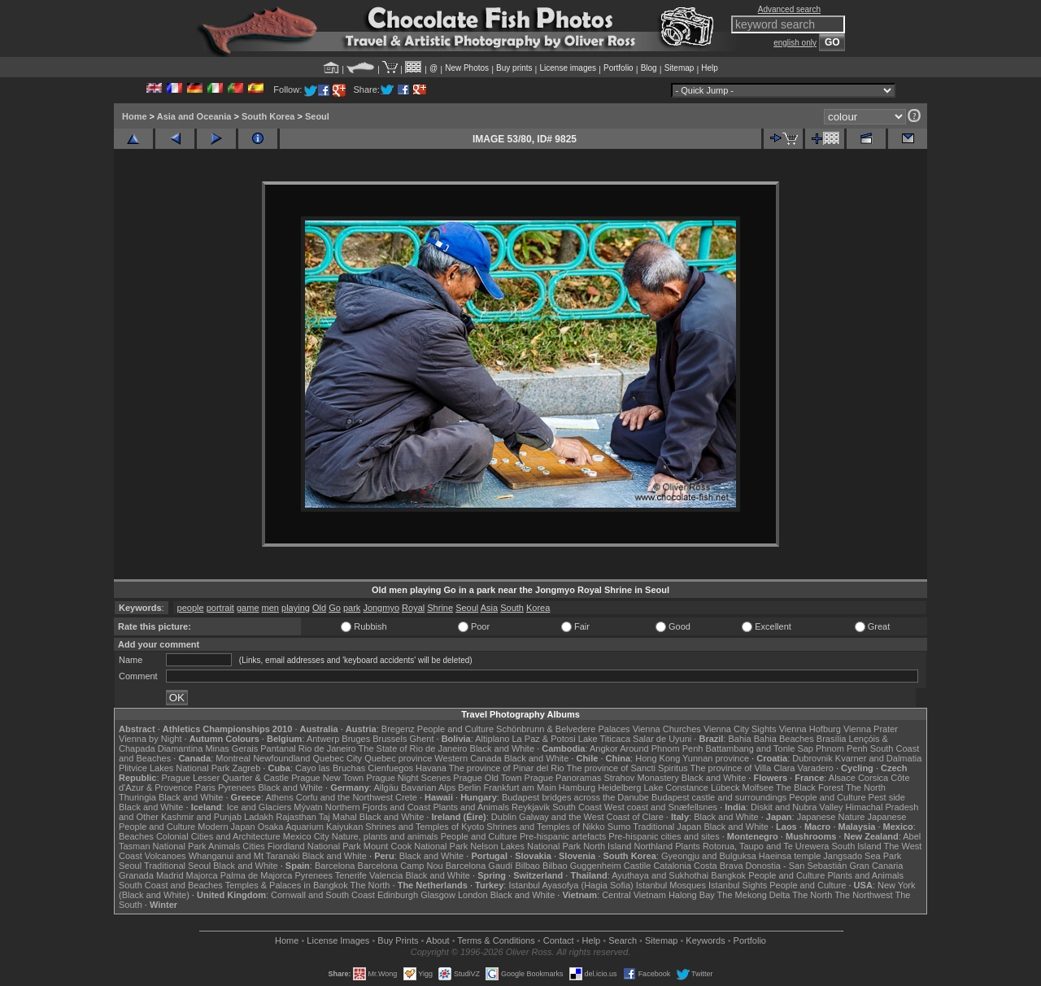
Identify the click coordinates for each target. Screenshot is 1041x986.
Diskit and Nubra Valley (797, 807)
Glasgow (437, 895)
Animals (224, 846)
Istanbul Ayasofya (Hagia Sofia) (570, 885)
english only (795, 42)
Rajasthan (296, 817)
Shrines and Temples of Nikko (545, 826)
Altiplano (492, 739)
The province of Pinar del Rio (506, 768)
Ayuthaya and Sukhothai (660, 875)
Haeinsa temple (790, 856)
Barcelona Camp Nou (400, 865)
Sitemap (679, 67)
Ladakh (258, 817)
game (248, 608)
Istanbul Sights (737, 885)
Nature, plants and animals (385, 836)
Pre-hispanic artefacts (563, 836)
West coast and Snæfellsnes (660, 807)
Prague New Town (327, 778)
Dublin (503, 817)
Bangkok (728, 875)
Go (335, 608)
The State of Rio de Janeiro (413, 748)
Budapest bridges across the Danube (575, 797)
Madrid (170, 875)
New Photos (467, 67)
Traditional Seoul (177, 865)
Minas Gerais (231, 748)
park (351, 608)
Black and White (502, 748)
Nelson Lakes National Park (525, 846)
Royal (413, 608)
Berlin (469, 787)
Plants (687, 846)
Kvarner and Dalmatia (878, 758)
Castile (637, 865)
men (270, 608)
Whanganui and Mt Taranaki (244, 856)
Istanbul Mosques (671, 885)
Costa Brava (718, 865)
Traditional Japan (667, 826)
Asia (489, 608)
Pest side (887, 797)
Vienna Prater (870, 729)
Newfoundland (281, 758)
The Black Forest (809, 787)
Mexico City (306, 836)
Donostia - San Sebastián (796, 865)
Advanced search (789, 9)
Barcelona (335, 865)
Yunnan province (715, 758)
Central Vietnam (634, 895)
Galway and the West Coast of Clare (591, 817)
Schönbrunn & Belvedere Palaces (563, 729)
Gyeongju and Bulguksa (708, 856)
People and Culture (455, 729)
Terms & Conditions (495, 940)
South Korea (268, 116)
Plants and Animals (471, 807)
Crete (406, 797)
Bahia (740, 739)
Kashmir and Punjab (201, 817)
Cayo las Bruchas (330, 768)
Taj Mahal (338, 817)
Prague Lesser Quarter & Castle (226, 778)
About (438, 940)
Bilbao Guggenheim (581, 865)
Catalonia (671, 865)
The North (866, 787)
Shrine (440, 608)
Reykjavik (531, 807)
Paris (205, 787)
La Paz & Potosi (544, 739)
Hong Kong (657, 758)
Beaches (136, 836)
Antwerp (323, 739)
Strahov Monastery (640, 778)
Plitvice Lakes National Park (174, 768)
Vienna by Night (150, 739)
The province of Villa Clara (742, 768)
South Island (857, 846)
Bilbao (527, 865)
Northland (653, 846)
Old (319, 608)
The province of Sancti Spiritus (627, 768)
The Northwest (863, 895)
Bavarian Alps (428, 787)
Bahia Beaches (784, 739)
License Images (338, 940)
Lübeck (725, 787)
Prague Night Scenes (408, 778)
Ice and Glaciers (259, 807)
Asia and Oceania (194, 116)
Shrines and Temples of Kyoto (424, 826)
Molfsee (758, 787)
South (512, 608)
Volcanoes (165, 856)
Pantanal (277, 748)
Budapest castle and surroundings (718, 797)
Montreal (233, 758)
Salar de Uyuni (662, 739)
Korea (538, 608)
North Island (607, 846)
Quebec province (398, 758)
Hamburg (577, 787)
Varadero (815, 768)
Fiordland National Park (314, 846)
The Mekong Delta (754, 895)
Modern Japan (226, 826)
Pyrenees (236, 787)
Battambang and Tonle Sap (759, 748)
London (473, 895)
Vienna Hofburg (810, 729)
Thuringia (137, 797)
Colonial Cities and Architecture (218, 836)
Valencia (386, 875)
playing (295, 608)
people (190, 608)
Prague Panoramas (563, 778)
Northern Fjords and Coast (378, 807)
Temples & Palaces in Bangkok (286, 885)
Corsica (873, 778)
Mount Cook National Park (416, 846)
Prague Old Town (487, 778)
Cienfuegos (390, 768)
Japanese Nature (831, 817)
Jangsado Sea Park (862, 856)
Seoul (317, 116)
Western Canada (467, 758)
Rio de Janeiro (327, 748)
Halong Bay (692, 895)
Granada (136, 875)
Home (134, 116)
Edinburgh (397, 895)
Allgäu (386, 787)
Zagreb (246, 768)
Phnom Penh (842, 748)
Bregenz (398, 729)
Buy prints (514, 67)
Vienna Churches (667, 729)
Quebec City (338, 758)
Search (622, 940)
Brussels (389, 739)
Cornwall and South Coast (323, 895)
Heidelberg (619, 787)
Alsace (842, 778)
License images (568, 67)
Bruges (356, 739)
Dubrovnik (812, 758)
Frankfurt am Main (520, 787)
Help (709, 67)
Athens (279, 797)
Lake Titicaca (604, 739)
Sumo (619, 826)
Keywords (705, 940)
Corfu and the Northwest (344, 797)
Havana (431, 768)
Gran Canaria (876, 865)
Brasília (832, 739)
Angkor (604, 748)
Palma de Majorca (256, 875)
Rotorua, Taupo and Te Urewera (766, 846)
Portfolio (618, 67)
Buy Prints (397, 940)
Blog (649, 67)
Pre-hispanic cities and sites (663, 836)
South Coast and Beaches (171, 885)
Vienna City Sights (740, 729)
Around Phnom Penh (661, 748)
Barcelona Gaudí (479, 865)
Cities (253, 846)
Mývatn (308, 807)
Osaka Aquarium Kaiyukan (311, 826)
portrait (220, 608)
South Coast (577, 807)
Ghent (422, 739)
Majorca (202, 875)
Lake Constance (675, 787)
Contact (558, 940)
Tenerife (351, 875)
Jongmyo (381, 608)
